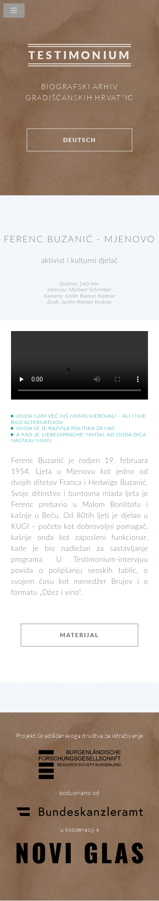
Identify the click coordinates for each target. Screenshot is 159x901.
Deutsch (79, 139)
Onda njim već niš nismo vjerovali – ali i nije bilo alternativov (78, 419)
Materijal (79, 634)
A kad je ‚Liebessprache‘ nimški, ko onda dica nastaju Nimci (78, 438)
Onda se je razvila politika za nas (66, 428)
